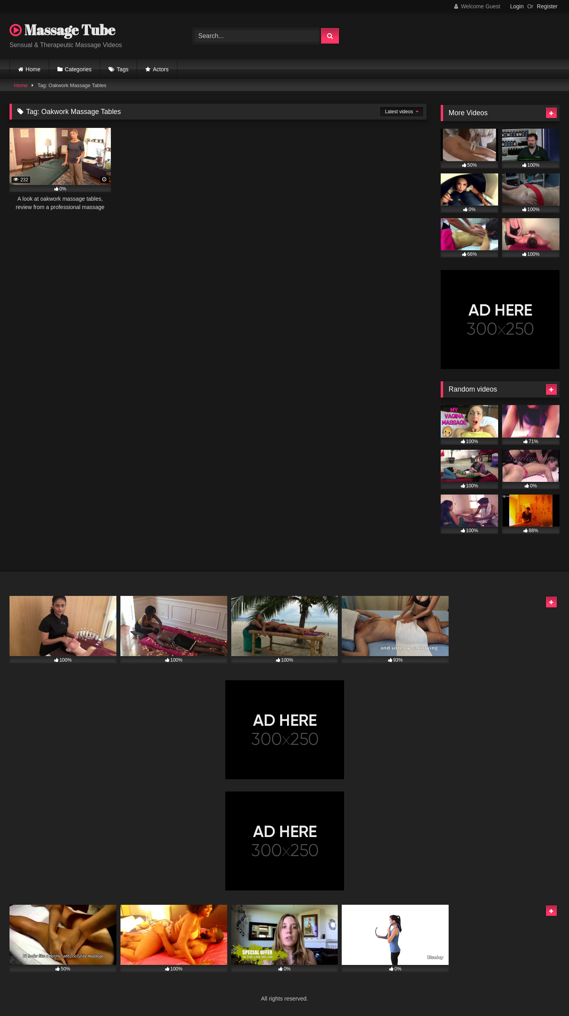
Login (516, 6)
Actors (161, 69)
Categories (78, 69)
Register (547, 6)
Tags (123, 69)
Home (33, 69)
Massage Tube (62, 29)
